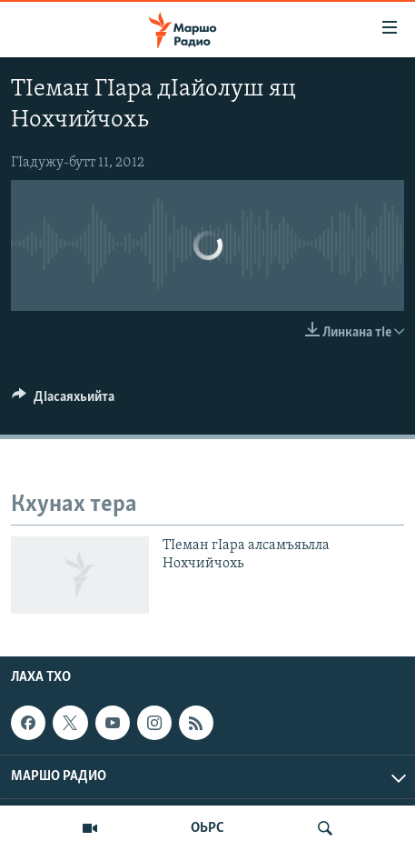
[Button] (63, 401)
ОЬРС (207, 828)
